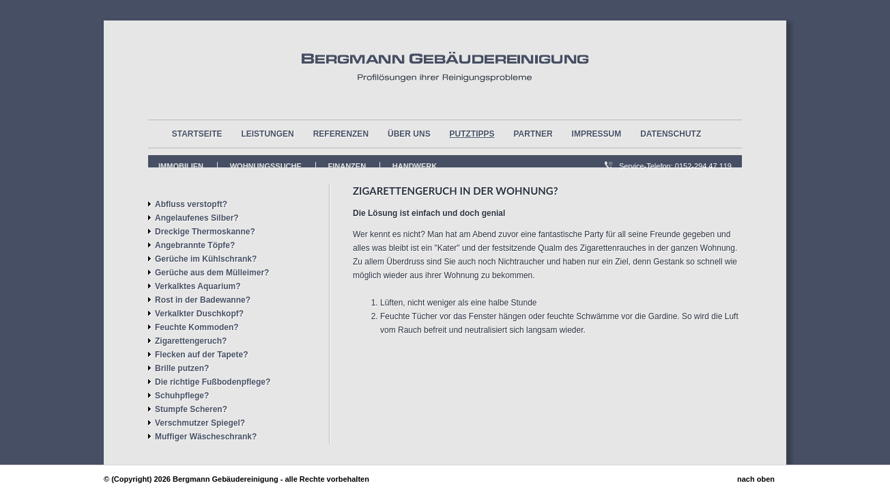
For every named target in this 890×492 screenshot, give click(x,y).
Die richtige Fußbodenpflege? (212, 382)
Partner (533, 134)
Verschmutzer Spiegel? (200, 423)
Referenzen (341, 134)
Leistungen (267, 134)
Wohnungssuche (266, 166)
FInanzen (347, 166)
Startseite (197, 134)
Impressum (597, 134)
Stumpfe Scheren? (191, 409)
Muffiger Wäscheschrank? (206, 436)
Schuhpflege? (182, 395)
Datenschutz (670, 134)
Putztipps (472, 134)
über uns (409, 134)
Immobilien (180, 166)
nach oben (756, 479)
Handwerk (414, 166)
